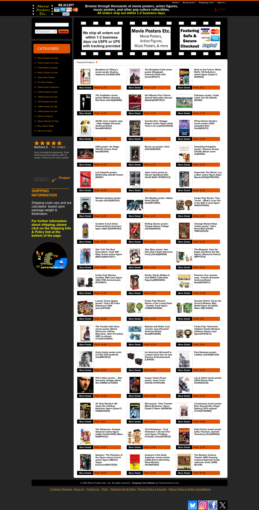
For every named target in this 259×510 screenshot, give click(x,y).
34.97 (153, 139)
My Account (188, 2)
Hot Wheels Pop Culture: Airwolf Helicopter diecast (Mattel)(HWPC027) (158, 97)
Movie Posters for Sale (48, 58)
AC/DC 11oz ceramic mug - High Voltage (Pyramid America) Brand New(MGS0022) (108, 124)
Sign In (220, 2)
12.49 (104, 139)
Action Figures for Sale (48, 62)
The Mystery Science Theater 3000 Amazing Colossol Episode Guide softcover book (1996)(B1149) (207, 460)
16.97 (104, 267)
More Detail (85, 87)
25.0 (202, 87)
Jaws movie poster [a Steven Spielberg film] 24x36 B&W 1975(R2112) (158, 174)
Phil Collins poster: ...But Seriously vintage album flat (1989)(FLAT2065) (108, 380)
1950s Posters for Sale (47, 92)
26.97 (202, 267)
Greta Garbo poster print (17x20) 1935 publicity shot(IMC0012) (108, 354)
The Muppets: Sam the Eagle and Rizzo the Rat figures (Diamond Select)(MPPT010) (207, 253)
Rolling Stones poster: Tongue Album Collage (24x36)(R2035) (157, 226)
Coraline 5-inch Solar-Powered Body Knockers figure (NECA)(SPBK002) (108, 226)
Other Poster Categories (48, 87)
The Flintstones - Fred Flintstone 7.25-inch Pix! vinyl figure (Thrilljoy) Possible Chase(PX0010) (158, 433)
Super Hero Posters (46, 77)
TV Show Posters (45, 82)
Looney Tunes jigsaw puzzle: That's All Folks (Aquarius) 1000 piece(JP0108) (107, 304)
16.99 (104, 319)
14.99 (104, 344)
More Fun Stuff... (45, 130)
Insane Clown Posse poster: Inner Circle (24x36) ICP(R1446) (155, 380)
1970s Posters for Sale (47, 101)
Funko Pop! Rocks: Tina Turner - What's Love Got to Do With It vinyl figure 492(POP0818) (207, 202)
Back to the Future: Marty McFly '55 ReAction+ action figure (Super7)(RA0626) (207, 73)
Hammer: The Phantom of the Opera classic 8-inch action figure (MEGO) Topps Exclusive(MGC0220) (108, 460)
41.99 (202, 473)
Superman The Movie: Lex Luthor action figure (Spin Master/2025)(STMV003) (208, 174)
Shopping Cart (205, 2)
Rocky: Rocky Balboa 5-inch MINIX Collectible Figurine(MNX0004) (157, 277)
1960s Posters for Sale (47, 96)
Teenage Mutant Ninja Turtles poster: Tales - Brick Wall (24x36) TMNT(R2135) (205, 227)
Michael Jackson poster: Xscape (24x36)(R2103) (108, 199)
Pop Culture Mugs (46, 126)
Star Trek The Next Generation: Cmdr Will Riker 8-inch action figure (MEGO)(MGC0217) (108, 253)
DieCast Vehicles (45, 116)
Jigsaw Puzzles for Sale (48, 121)
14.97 (202, 216)
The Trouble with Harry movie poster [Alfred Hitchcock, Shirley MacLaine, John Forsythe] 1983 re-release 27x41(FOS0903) (109, 332)
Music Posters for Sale (48, 72)
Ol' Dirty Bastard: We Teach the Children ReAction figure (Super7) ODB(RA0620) (108, 407)
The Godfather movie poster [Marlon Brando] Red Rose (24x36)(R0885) (108, 97)
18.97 (153, 370)
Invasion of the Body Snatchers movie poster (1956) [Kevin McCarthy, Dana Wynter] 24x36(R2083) (157, 460)
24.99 (202, 421)
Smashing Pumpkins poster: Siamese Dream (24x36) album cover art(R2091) (206, 150)
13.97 (153, 293)
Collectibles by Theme (48, 67)
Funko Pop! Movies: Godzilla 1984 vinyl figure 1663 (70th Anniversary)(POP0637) (108, 279)
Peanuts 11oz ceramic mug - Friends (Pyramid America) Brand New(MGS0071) (206, 279)
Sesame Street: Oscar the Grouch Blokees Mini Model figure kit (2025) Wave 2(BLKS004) (207, 304)
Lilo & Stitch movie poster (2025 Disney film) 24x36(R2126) (208, 380)
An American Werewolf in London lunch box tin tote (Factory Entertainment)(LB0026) (158, 356)
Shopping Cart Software (143, 483)
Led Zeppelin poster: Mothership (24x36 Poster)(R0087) (109, 174)
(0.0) (222, 9)
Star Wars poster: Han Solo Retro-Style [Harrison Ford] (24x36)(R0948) (159, 252)
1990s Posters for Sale (47, 111)
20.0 (103, 421)
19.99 (153, 447)
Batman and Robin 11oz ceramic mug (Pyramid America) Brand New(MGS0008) (157, 330)
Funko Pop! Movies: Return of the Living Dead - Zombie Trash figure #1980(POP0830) (158, 304)
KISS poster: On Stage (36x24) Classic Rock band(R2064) (107, 149)
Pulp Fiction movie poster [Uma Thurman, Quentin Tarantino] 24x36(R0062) (207, 431)
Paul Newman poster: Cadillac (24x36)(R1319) (206, 353)
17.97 (104, 242)
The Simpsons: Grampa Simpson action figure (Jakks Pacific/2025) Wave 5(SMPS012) (109, 433)
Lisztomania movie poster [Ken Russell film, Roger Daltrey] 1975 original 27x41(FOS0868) (208, 407)
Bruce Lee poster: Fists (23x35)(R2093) (157, 147)
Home (175, 2)
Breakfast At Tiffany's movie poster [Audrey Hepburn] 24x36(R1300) (107, 72)
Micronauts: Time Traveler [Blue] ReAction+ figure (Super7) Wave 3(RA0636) (158, 406)
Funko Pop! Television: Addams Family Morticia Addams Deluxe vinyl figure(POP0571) (207, 330)
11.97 (104, 87)
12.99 (104, 396)
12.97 (202, 190)
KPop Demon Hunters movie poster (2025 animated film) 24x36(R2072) (205, 124)
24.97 (202, 344)
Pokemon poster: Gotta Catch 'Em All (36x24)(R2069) (206, 97)
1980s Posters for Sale (47, 106)
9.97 (202, 319)
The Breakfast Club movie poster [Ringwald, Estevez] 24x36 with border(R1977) (158, 73)
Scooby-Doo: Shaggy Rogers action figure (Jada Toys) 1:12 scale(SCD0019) (159, 123)
